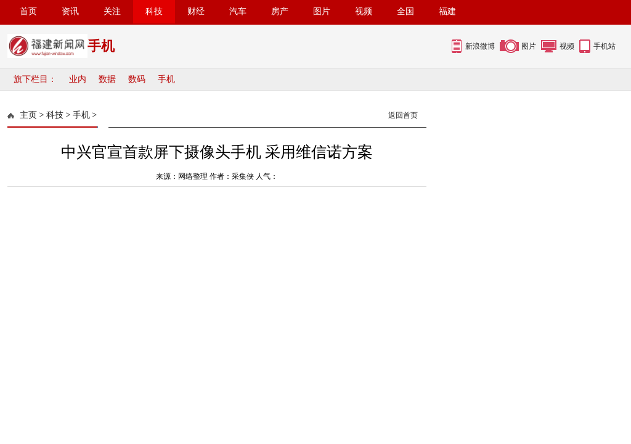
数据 (107, 79)
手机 (166, 79)
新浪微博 (480, 46)
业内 (77, 79)
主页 (28, 115)
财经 (196, 11)
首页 (28, 11)
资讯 (70, 11)
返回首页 (403, 115)
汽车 (237, 11)
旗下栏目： (35, 79)
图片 (321, 11)
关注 (112, 11)
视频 (363, 11)
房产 (279, 11)
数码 (136, 79)
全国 (405, 11)
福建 (447, 11)
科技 (154, 11)
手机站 (604, 46)
